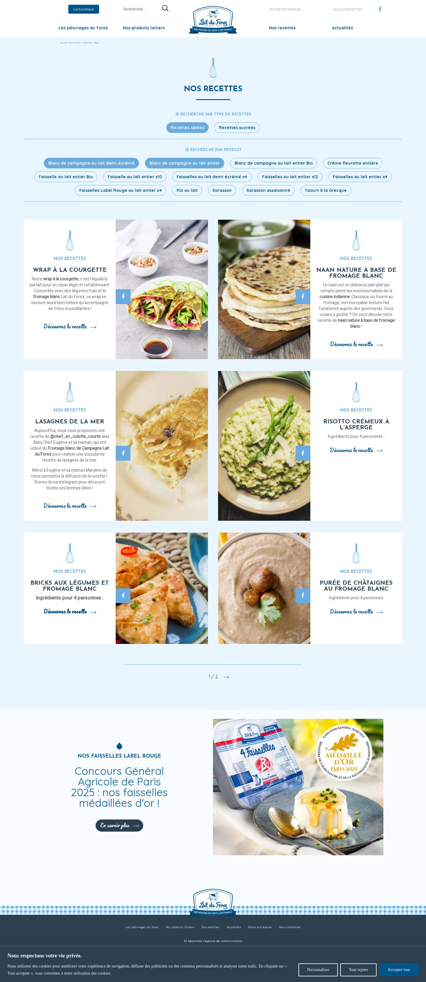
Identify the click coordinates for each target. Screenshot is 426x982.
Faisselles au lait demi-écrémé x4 (212, 176)
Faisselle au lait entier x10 (135, 176)
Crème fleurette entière (352, 163)
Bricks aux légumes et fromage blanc (69, 586)
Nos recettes (282, 27)
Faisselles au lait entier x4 (360, 176)
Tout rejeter (358, 969)
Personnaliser (318, 969)
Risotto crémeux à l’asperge (356, 425)
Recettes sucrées (237, 127)
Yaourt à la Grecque (326, 190)
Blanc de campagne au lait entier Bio (274, 163)
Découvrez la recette (69, 326)
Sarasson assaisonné (268, 190)
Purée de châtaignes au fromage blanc (356, 586)
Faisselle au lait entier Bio (66, 176)
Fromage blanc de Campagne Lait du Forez (72, 451)
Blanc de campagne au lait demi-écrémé (91, 163)
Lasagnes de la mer (69, 422)
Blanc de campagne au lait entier (184, 163)
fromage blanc (46, 297)
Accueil (63, 42)
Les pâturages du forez (83, 27)
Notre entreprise (285, 9)
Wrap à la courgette (70, 270)
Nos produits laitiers (144, 27)
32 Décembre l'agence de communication (213, 941)
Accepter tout (399, 969)
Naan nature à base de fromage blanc (356, 273)
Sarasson (222, 190)
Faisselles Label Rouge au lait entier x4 (120, 190)
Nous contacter (347, 9)
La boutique (83, 9)
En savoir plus (119, 825)
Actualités (342, 27)
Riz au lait (187, 190)
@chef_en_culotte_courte (75, 436)
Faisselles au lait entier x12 (290, 176)
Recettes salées (187, 127)
